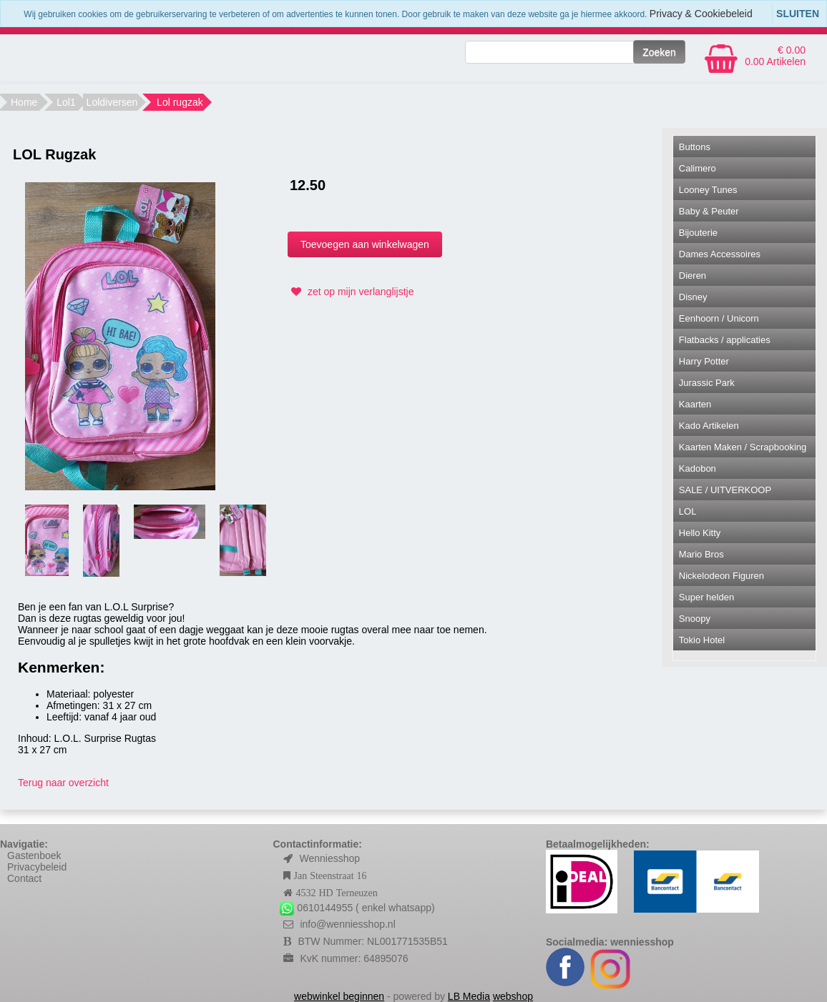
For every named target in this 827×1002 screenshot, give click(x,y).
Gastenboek (34, 855)
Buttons (694, 147)
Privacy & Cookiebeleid (701, 13)
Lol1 (66, 102)
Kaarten (695, 404)
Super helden (706, 597)
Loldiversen (112, 102)
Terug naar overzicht (63, 782)
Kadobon (697, 468)
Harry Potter (704, 361)
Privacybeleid (37, 867)
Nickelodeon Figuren (721, 575)
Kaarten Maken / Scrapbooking (743, 447)
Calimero (697, 168)
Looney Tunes (708, 189)
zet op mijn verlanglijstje (351, 291)
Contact (24, 878)
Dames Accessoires (719, 254)
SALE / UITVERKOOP (725, 490)
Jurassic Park (707, 382)
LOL (688, 511)
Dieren (692, 275)
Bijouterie (698, 232)
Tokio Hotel (702, 640)
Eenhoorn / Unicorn (719, 318)
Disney (693, 297)
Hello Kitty (700, 532)
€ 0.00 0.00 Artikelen (775, 55)
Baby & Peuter (709, 211)
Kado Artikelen (709, 425)
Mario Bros (701, 554)
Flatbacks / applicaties (724, 339)
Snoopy (694, 618)
